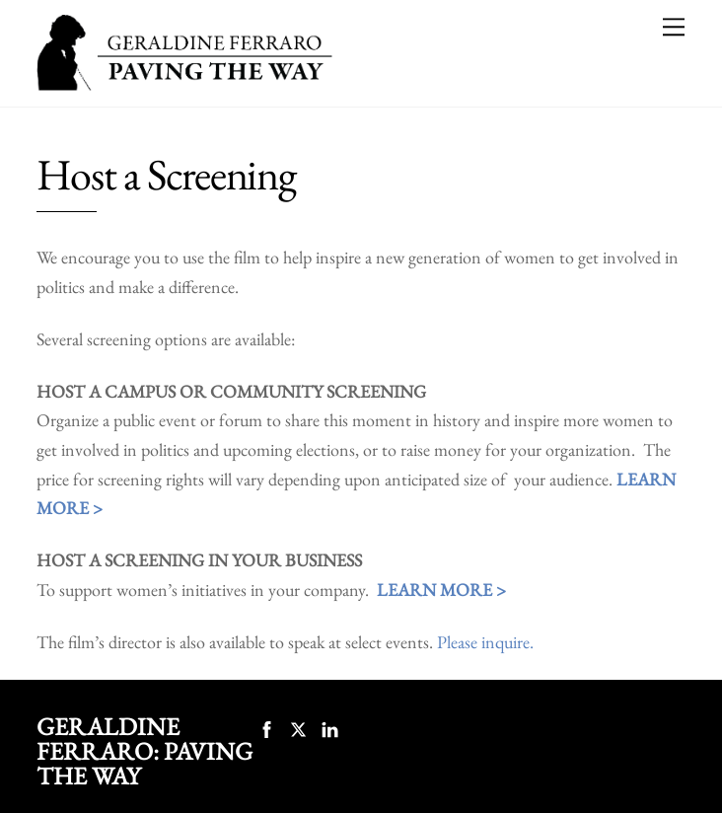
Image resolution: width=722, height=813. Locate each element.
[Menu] (673, 26)
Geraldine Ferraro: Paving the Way (144, 750)
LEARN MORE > (441, 589)
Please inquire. (485, 641)
